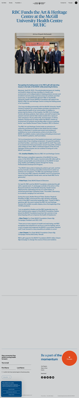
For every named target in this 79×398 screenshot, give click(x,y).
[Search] (76, 3)
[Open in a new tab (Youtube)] (53, 378)
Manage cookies (11, 394)
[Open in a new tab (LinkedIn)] (50, 378)
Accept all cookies (11, 389)
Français (70, 2)
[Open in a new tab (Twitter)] (48, 378)
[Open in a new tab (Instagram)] (45, 378)
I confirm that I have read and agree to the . (16, 372)
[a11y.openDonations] (74, 361)
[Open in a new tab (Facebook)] (42, 378)
